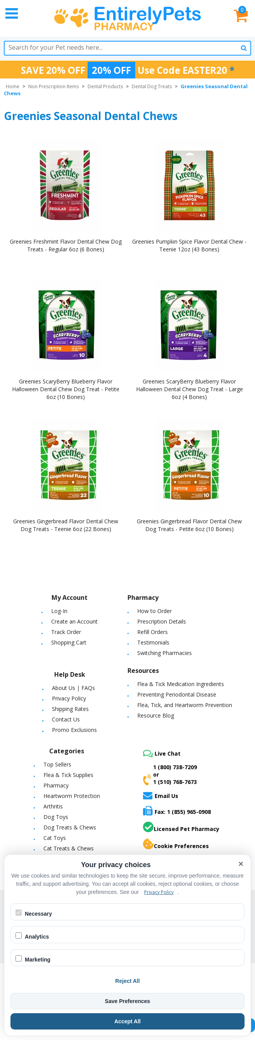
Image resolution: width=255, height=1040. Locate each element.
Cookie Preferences (176, 844)
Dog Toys (55, 817)
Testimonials (153, 642)
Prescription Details (161, 621)
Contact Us (66, 719)
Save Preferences (127, 1001)
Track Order (66, 632)
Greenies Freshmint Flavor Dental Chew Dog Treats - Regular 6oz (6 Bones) (66, 245)
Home (12, 86)
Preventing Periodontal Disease (176, 694)
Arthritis (53, 806)
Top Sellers (57, 764)
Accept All (127, 1021)
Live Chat (162, 753)
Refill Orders (152, 632)
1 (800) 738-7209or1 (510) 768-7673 (170, 774)
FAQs (88, 688)
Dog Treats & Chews (69, 827)
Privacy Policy (69, 698)
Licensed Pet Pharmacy (181, 827)
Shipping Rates (70, 708)
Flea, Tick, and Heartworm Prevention (184, 705)
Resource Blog (155, 715)
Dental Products (105, 86)
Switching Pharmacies (164, 653)
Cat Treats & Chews (68, 848)
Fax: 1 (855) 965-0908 (177, 810)
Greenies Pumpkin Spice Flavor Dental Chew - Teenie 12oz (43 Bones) (189, 245)
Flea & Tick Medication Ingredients (180, 684)
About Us (63, 688)
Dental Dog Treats (152, 86)
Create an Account (74, 621)
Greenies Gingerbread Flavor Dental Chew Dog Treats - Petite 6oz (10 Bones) (189, 525)
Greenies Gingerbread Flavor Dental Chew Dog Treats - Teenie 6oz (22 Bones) (65, 525)
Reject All (127, 981)
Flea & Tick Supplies (68, 775)
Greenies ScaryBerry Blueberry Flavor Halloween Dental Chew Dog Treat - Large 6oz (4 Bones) (189, 389)
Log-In (59, 611)
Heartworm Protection (71, 796)
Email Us (160, 796)
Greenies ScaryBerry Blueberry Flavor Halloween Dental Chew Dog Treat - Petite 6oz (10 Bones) (65, 389)
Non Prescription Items (53, 86)
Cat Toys (54, 837)
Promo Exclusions (74, 729)
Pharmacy (56, 785)
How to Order (154, 611)
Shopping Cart (68, 642)
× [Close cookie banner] (240, 864)
